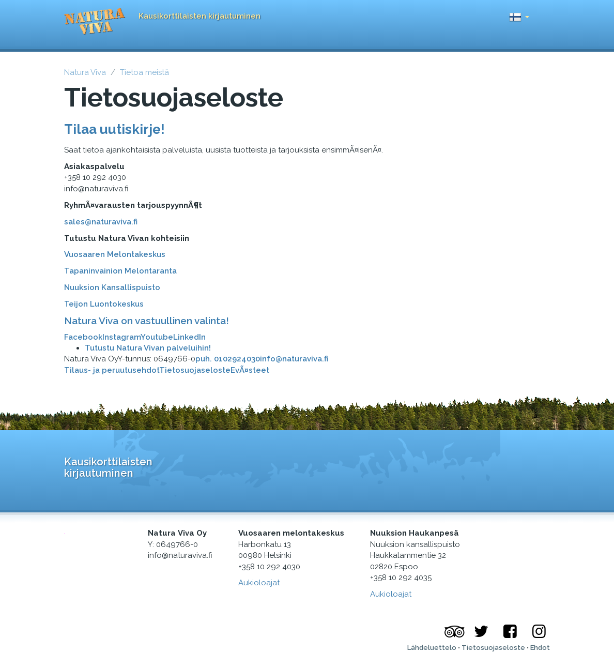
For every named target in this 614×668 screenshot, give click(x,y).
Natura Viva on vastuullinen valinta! (146, 320)
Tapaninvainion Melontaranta (120, 271)
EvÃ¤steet (250, 370)
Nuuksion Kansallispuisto (112, 287)
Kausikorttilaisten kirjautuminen (199, 16)
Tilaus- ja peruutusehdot (111, 370)
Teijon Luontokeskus (104, 304)
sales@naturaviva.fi (100, 221)
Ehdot (540, 647)
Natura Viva (85, 72)
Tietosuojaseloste (195, 370)
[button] (519, 14)
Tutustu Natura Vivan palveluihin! (148, 348)
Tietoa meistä (144, 72)
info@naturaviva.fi (294, 358)
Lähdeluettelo (431, 647)
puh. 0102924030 (227, 358)
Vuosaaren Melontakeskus (114, 254)
